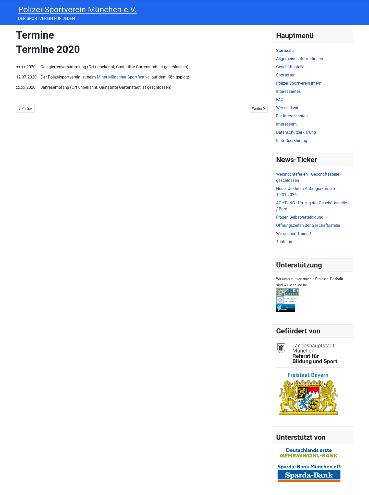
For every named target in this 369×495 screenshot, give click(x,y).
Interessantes (288, 91)
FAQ (280, 99)
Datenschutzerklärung (296, 132)
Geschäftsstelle (290, 66)
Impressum (286, 124)
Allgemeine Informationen (299, 58)
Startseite (285, 50)
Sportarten (286, 75)
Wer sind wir (287, 107)
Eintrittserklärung (291, 140)
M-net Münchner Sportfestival (124, 77)
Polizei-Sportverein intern (298, 83)
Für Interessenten (292, 116)
